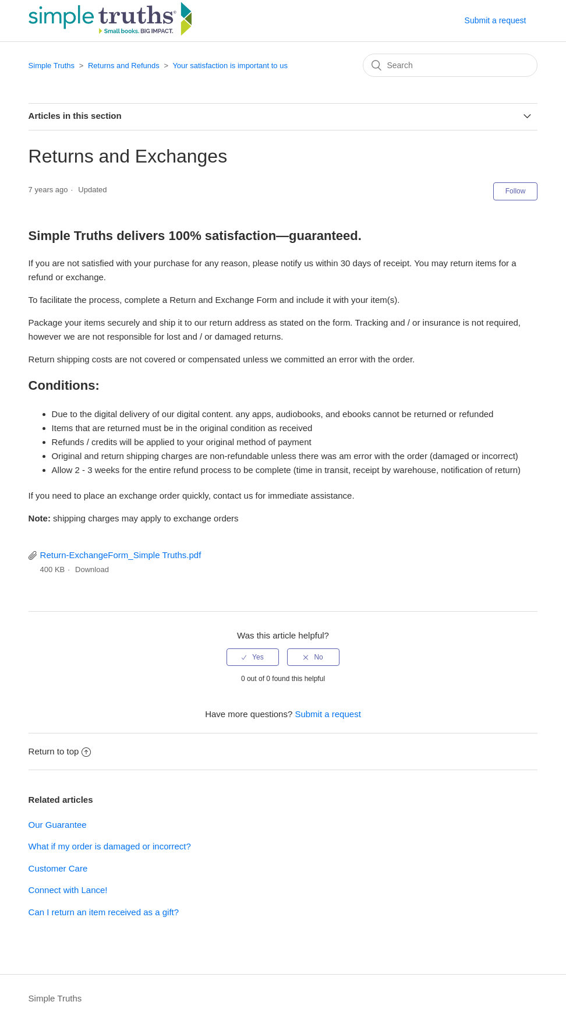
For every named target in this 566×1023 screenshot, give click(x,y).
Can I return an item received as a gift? (104, 912)
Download (92, 569)
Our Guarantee (58, 825)
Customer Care (58, 868)
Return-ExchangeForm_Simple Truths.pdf (120, 555)
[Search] (450, 65)
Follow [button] (515, 191)
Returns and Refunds (124, 65)
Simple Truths (52, 65)
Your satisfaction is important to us (230, 65)
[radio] (253, 657)
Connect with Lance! (68, 890)
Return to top (60, 751)
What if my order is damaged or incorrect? (110, 846)
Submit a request (495, 20)
